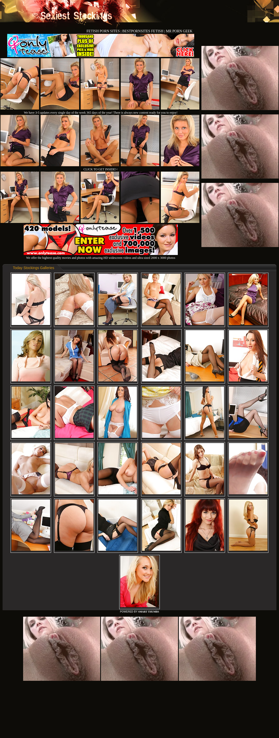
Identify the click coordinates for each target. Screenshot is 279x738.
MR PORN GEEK (179, 31)
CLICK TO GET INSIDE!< (100, 169)
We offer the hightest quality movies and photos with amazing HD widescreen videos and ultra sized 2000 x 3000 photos (101, 256)
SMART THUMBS (148, 611)
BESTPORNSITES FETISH (143, 31)
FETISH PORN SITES (104, 31)
